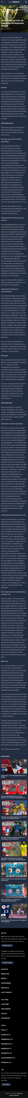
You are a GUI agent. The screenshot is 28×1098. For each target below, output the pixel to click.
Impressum (19, 1093)
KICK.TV (4, 1030)
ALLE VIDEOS (6, 992)
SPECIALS (5, 988)
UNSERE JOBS (6, 1084)
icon (14, 766)
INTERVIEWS (6, 983)
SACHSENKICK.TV (8, 1058)
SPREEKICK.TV (7, 1039)
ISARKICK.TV (6, 1062)
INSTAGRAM (6, 1009)
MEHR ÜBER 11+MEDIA (7, 962)
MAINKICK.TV (6, 1048)
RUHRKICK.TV (6, 1053)
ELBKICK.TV (10, 7)
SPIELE (4, 978)
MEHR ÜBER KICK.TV (7, 945)
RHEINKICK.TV (6, 1044)
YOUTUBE (5, 1004)
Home (2, 7)
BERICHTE (5, 974)
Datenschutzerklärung (14, 1095)
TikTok (4, 1013)
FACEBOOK (5, 1018)
